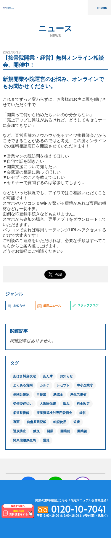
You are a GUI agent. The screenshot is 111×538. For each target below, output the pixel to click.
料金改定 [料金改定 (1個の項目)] (83, 403)
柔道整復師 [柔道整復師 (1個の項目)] (21, 413)
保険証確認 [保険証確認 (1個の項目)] (21, 394)
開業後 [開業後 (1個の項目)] (82, 431)
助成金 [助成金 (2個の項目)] (58, 394)
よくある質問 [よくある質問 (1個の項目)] (23, 385)
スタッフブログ (85, 305)
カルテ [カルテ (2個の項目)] (44, 385)
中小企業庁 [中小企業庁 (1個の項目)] (85, 385)
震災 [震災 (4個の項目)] (46, 440)
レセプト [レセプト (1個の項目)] (63, 385)
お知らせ (16, 305)
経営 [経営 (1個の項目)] (82, 413)
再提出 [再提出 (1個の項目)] (41, 394)
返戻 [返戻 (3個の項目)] (76, 422)
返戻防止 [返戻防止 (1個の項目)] (19, 431)
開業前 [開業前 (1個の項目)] (65, 431)
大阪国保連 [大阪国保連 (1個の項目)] (48, 403)
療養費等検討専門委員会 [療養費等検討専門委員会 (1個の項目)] (54, 413)
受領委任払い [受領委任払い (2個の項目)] (23, 403)
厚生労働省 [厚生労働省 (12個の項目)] (78, 394)
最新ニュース (49, 305)
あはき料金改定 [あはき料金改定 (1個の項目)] (24, 376)
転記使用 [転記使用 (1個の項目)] (59, 422)
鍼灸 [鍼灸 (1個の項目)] (36, 431)
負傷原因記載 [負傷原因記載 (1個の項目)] (36, 422)
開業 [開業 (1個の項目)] (50, 431)
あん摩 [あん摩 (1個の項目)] (48, 376)
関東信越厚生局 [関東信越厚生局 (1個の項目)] (24, 440)
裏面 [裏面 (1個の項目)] (16, 422)
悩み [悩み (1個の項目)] (66, 403)
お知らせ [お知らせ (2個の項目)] (66, 376)
